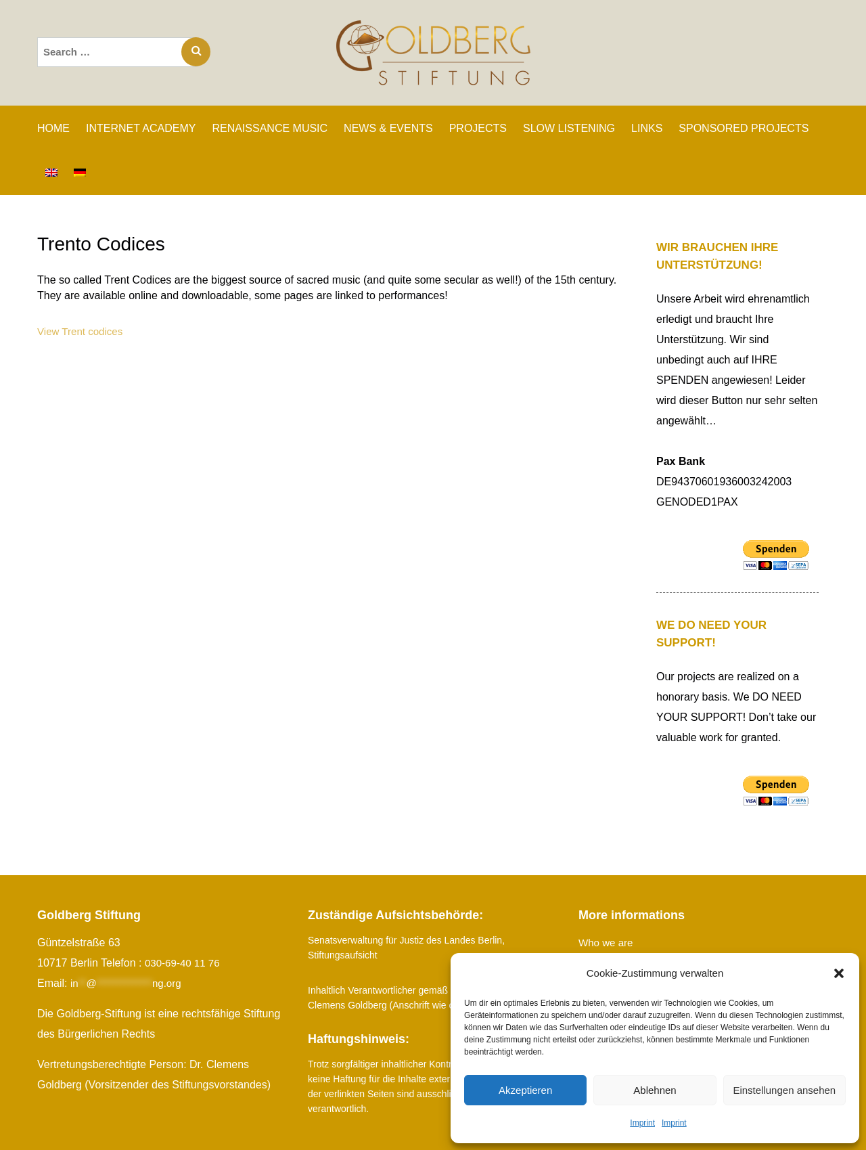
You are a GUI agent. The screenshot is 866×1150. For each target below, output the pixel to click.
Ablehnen (654, 1090)
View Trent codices (82, 331)
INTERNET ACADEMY (141, 128)
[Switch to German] (80, 172)
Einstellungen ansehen (784, 1090)
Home (53, 128)
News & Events (388, 128)
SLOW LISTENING (569, 128)
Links (646, 128)
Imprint (642, 1123)
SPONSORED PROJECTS (743, 128)
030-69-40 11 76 (184, 963)
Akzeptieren (525, 1090)
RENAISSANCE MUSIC (269, 128)
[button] (839, 973)
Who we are (607, 942)
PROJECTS (478, 128)
